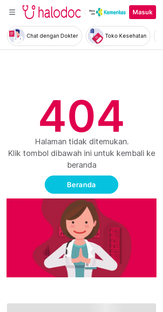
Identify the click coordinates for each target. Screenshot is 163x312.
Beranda (81, 184)
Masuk (143, 12)
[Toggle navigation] (12, 12)
